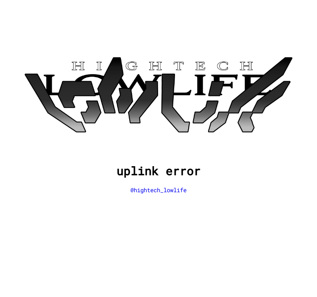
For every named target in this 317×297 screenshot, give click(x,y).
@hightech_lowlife (158, 190)
